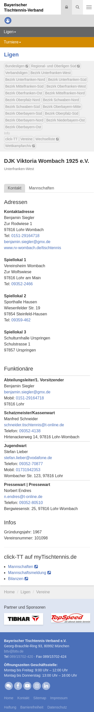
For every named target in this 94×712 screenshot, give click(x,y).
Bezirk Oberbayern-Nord (24, 120)
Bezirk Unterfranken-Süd (67, 80)
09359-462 (21, 320)
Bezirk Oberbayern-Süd (23, 113)
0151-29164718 (25, 236)
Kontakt (14, 188)
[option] (23, 622)
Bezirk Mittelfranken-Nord (65, 93)
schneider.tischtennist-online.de (34, 425)
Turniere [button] (12, 42)
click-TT (11, 139)
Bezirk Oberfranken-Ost (23, 93)
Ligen (11, 54)
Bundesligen (16, 66)
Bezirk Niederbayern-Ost (65, 120)
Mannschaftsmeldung (29, 573)
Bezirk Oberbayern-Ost (23, 127)
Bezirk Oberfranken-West (66, 86)
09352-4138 (29, 431)
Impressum (58, 698)
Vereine (26, 139)
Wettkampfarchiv (20, 146)
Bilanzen (18, 579)
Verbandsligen (16, 73)
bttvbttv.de (14, 651)
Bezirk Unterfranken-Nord (25, 80)
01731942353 (28, 470)
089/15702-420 (21, 657)
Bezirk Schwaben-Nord (61, 100)
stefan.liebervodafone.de (28, 458)
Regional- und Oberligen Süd (55, 66)
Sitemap (39, 698)
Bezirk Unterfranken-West (51, 73)
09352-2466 (22, 284)
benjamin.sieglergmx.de (27, 242)
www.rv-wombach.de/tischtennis (32, 248)
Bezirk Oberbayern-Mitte (62, 107)
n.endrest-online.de (23, 496)
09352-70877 (31, 464)
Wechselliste (46, 139)
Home (9, 592)
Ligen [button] (10, 32)
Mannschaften (41, 188)
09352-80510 (31, 503)
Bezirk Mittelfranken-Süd (24, 86)
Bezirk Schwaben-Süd (22, 107)
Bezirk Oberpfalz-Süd (61, 113)
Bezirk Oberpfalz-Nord (22, 100)
